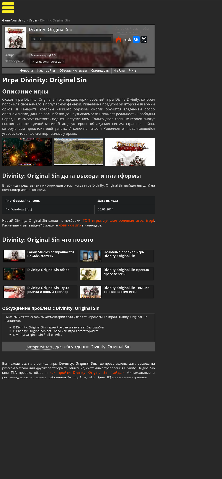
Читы (133, 70)
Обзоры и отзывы (73, 70)
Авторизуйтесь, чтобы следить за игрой (132, 30)
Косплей (198, 474)
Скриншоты (100, 70)
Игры (33, 20)
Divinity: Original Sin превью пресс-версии (126, 272)
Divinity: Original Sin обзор (48, 270)
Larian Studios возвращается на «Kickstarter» (50, 254)
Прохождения (57, 471)
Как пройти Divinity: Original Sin (181, 156)
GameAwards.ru (14, 20)
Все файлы (164, 471)
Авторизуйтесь (40, 347)
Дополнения (165, 474)
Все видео (127, 471)
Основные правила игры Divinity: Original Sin (124, 254)
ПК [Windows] (40, 61)
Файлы (119, 70)
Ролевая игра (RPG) (43, 55)
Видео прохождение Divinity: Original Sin (200, 187)
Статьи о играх (94, 474)
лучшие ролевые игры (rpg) (129, 221)
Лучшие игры (21, 471)
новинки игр (73, 226)
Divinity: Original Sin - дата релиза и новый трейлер (48, 290)
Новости (26, 70)
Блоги (196, 471)
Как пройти (46, 70)
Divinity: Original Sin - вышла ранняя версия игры (127, 290)
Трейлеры (127, 474)
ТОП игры (93, 221)
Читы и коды (56, 474)
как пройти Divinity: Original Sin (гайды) (116, 374)
